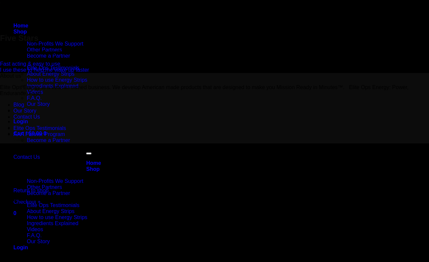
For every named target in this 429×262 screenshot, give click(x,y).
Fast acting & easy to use (30, 64)
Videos (35, 229)
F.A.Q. (34, 98)
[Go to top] (88, 153)
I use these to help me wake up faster (44, 70)
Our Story (38, 104)
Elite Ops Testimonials (39, 128)
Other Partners (44, 187)
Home (20, 25)
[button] (14, 213)
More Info (25, 199)
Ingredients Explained (52, 223)
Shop (20, 32)
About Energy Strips (50, 74)
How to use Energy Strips (57, 80)
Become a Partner (48, 56)
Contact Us (26, 117)
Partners (24, 175)
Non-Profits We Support (55, 44)
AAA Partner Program (39, 134)
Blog (18, 105)
